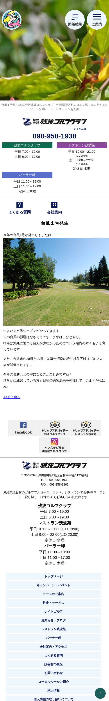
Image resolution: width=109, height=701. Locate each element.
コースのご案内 (53, 591)
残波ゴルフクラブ (27, 143)
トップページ (53, 574)
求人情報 (53, 688)
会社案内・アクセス (53, 644)
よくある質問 (53, 653)
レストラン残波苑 (82, 143)
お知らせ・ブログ (53, 618)
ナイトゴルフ (53, 609)
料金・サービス (53, 600)
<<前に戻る (11, 395)
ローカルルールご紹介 (53, 679)
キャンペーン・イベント (53, 583)
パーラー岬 (27, 172)
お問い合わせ (53, 670)
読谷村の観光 (53, 662)
